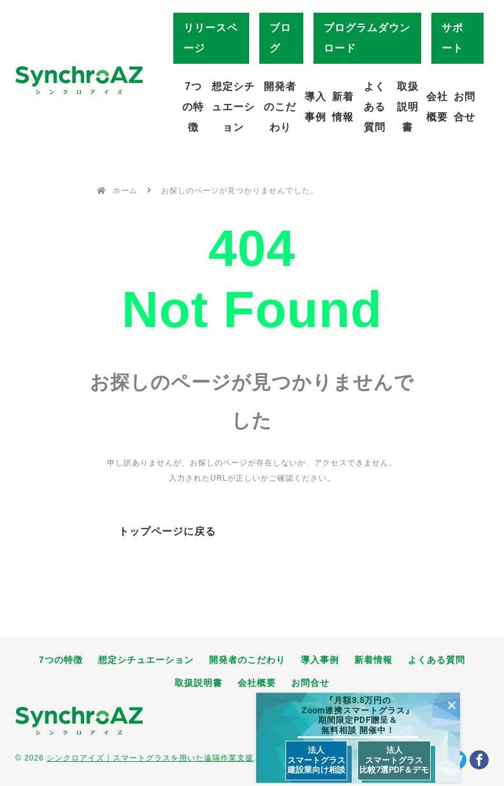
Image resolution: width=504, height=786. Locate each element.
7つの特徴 (193, 107)
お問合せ (464, 106)
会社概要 (437, 106)
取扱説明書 (408, 107)
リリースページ (211, 38)
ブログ (280, 38)
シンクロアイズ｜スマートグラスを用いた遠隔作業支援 (150, 757)
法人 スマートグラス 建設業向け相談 (316, 760)
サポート (452, 38)
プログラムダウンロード (367, 38)
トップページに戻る (167, 531)
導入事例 (315, 106)
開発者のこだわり (280, 107)
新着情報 (343, 106)
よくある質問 (374, 107)
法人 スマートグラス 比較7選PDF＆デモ (394, 760)
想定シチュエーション (233, 107)
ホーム (125, 190)
